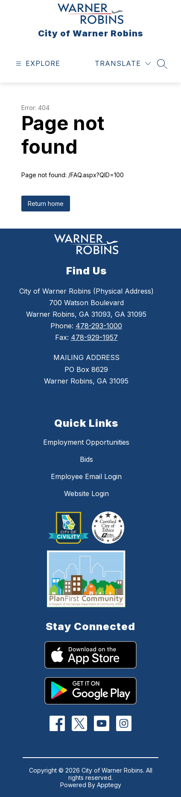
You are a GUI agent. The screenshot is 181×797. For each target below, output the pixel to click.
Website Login (86, 493)
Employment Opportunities (86, 442)
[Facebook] (57, 723)
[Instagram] (124, 723)
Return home (46, 203)
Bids (86, 459)
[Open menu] (37, 63)
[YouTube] (101, 723)
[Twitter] (79, 723)
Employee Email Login (86, 476)
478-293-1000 (99, 325)
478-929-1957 (94, 337)
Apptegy (109, 784)
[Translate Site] (123, 63)
